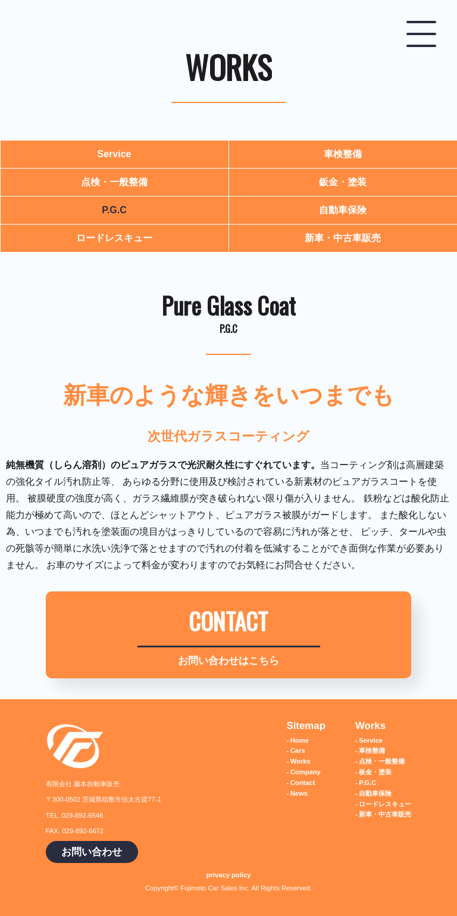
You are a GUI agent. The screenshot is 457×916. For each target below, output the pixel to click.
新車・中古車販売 (343, 238)
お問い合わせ (91, 852)
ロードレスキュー (114, 238)
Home (299, 740)
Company (305, 771)
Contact (302, 782)
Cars (297, 750)
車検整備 (343, 154)
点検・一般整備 (114, 182)
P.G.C (114, 210)
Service (115, 154)
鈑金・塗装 (343, 182)
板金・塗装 (375, 771)
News (299, 793)
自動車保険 (343, 210)
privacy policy (228, 875)
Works (300, 761)
